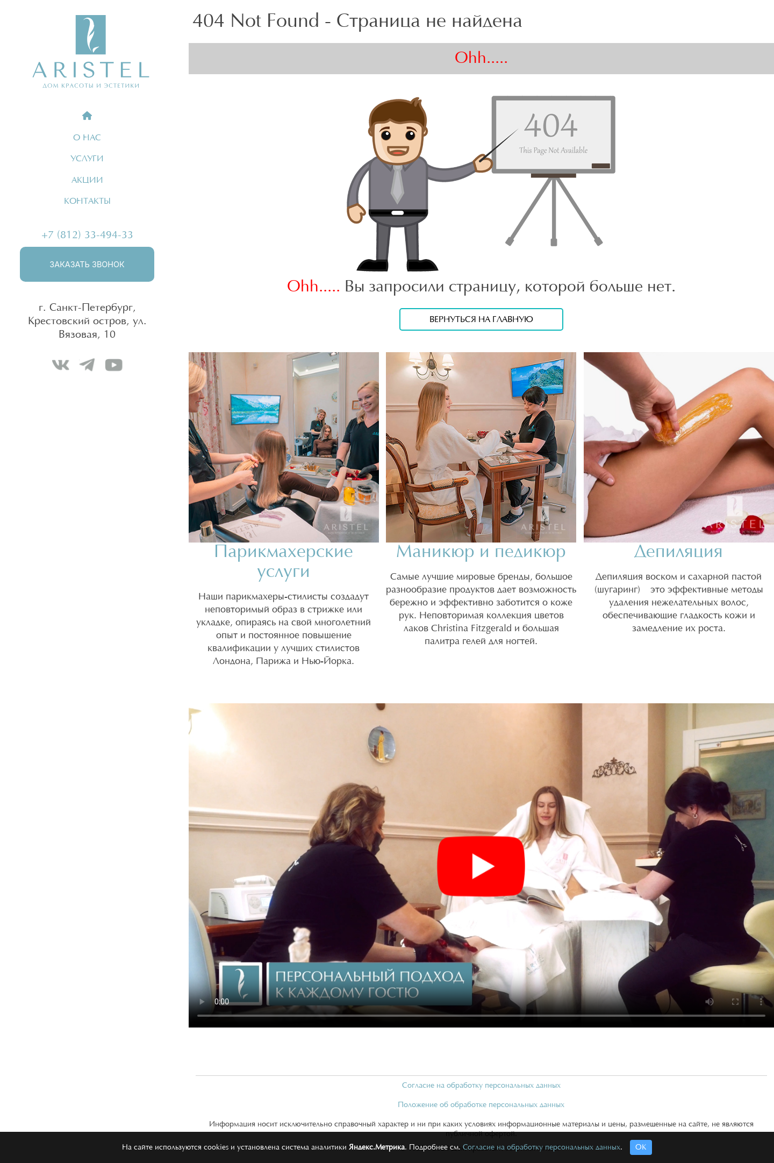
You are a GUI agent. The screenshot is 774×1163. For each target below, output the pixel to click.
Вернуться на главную (481, 319)
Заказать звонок (86, 264)
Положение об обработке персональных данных (481, 1105)
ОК (641, 1147)
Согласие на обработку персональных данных (481, 1085)
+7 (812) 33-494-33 (87, 235)
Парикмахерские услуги (283, 562)
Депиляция (678, 552)
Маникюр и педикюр (481, 552)
